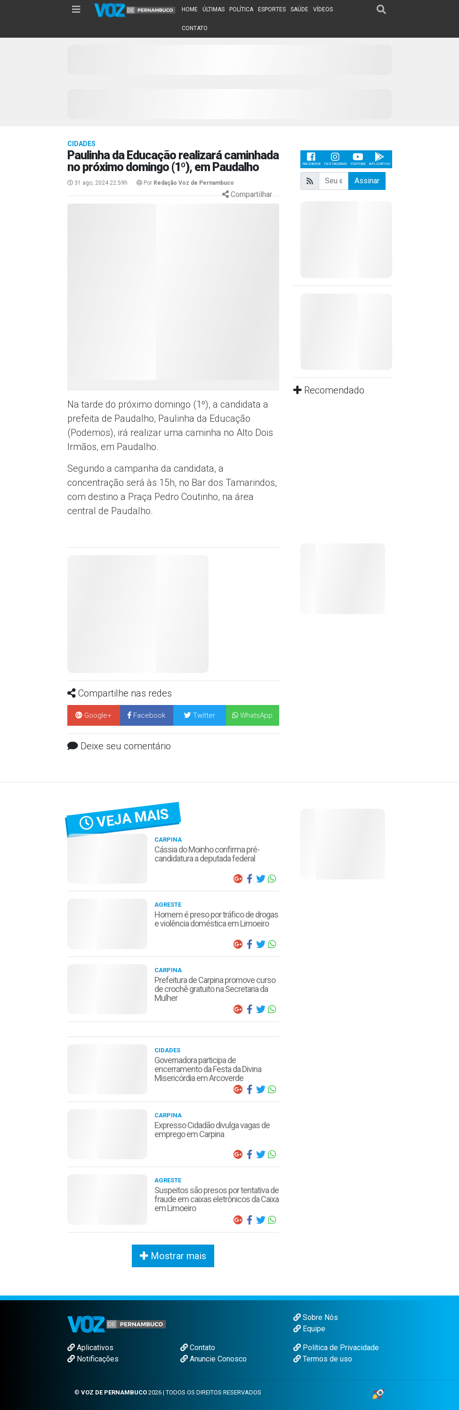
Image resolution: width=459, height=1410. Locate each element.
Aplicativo (379, 159)
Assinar (366, 180)
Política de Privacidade (336, 1347)
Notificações (93, 1358)
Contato (197, 1347)
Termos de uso (322, 1358)
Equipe (309, 1328)
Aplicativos (90, 1347)
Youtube (358, 159)
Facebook (311, 159)
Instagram (335, 159)
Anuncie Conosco (213, 1358)
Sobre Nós (315, 1317)
